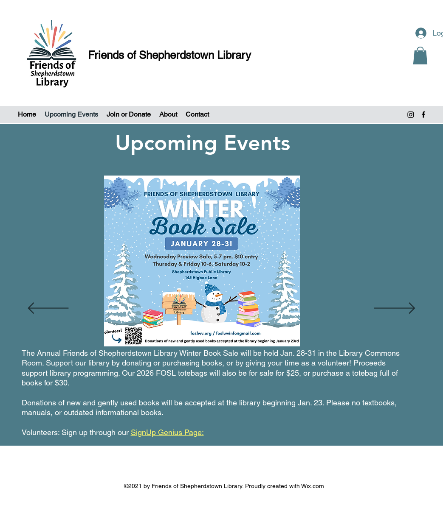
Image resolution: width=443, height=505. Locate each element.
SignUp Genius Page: (167, 432)
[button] (420, 55)
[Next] (394, 308)
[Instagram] (410, 114)
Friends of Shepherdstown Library (169, 55)
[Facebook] (423, 114)
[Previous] (48, 308)
